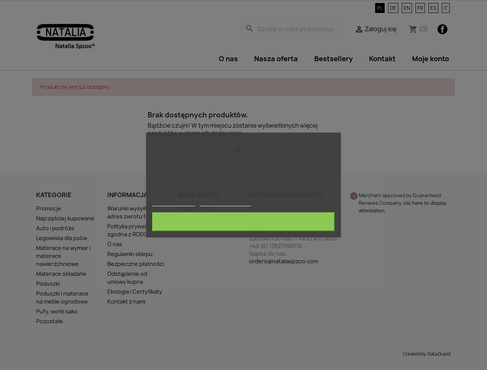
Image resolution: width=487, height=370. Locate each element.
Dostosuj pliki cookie (225, 202)
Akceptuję (243, 222)
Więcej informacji (173, 202)
